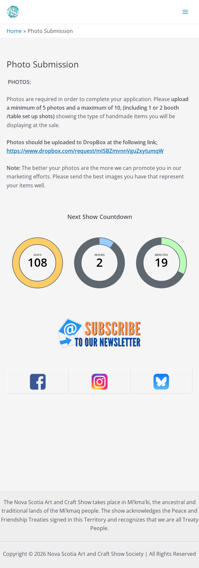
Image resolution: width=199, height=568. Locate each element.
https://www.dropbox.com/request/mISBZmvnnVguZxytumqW (85, 150)
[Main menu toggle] (185, 12)
